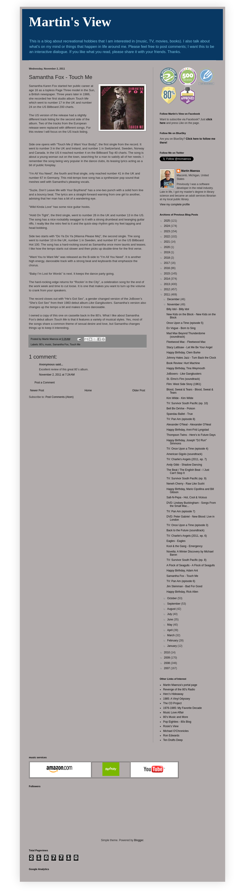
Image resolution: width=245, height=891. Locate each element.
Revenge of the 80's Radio (179, 689)
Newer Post (37, 390)
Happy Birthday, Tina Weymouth (185, 368)
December (173, 299)
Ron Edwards (171, 735)
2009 (167, 657)
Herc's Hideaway (173, 694)
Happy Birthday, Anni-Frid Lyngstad (187, 429)
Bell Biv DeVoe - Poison (180, 408)
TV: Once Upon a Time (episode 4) (187, 448)
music (48, 344)
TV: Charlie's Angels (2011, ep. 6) (186, 535)
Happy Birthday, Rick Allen (182, 591)
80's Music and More (175, 717)
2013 (167, 284)
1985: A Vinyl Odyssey (176, 698)
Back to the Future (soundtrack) (185, 530)
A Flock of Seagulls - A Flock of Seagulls (190, 565)
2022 (167, 236)
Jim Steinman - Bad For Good (184, 586)
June (170, 619)
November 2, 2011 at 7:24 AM (57, 374)
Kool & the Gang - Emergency (184, 546)
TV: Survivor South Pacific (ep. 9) (186, 478)
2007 (167, 668)
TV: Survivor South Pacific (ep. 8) (186, 560)
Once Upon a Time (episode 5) (184, 323)
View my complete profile (175, 204)
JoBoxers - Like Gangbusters (183, 373)
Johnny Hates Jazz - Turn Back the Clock (191, 357)
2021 (167, 241)
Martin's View (70, 21)
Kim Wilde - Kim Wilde (179, 398)
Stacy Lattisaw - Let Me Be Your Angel (189, 347)
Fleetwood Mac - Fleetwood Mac (186, 341)
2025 (167, 220)
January (172, 645)
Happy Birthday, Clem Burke (183, 352)
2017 (167, 263)
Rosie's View (170, 726)
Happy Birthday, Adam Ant (182, 570)
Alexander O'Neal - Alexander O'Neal (188, 424)
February (173, 640)
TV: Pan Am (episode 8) (180, 419)
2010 (167, 652)
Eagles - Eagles (175, 541)
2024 (167, 225)
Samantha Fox (61, 344)
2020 (167, 247)
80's (41, 344)
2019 (167, 252)
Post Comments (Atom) (59, 397)
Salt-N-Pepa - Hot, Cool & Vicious (186, 497)
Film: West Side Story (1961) (183, 384)
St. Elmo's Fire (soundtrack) (183, 379)
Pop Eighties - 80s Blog (177, 721)
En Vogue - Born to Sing (181, 328)
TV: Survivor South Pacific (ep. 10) (187, 403)
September (174, 603)
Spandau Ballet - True (179, 413)
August (171, 608)
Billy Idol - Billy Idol (177, 309)
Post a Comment (45, 382)
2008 (167, 663)
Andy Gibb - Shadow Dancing (184, 464)
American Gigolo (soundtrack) (184, 454)
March (171, 635)
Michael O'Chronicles (176, 731)
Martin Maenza (190, 170)
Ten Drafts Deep (173, 740)
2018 (167, 257)
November (173, 304)
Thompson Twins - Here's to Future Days (190, 434)
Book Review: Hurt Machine (183, 363)
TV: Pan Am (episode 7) (180, 511)
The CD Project (172, 703)
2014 (167, 278)
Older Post (138, 390)
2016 (167, 268)
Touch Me (75, 344)
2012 (167, 289)
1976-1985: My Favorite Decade (182, 708)
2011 (167, 294)
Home (88, 390)
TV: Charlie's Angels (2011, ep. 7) (186, 459)
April (170, 630)
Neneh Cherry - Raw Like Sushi (185, 483)
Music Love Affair (173, 712)
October (172, 598)
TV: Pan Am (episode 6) (180, 581)
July (170, 614)
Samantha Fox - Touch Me (182, 576)
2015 (167, 273)
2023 (167, 231)
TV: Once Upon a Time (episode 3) (187, 525)
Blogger (138, 840)
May (170, 624)
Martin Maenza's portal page (180, 685)
